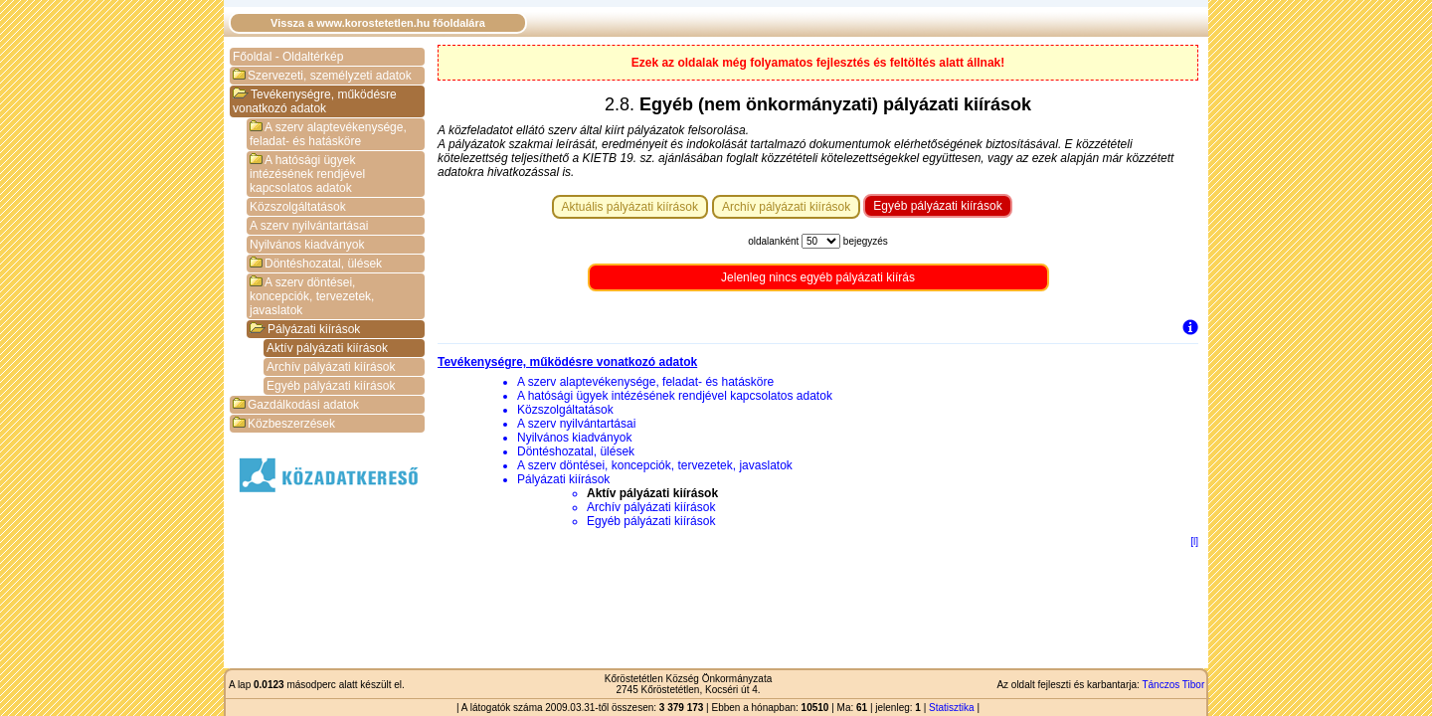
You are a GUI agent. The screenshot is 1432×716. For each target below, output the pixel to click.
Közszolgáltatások (298, 207)
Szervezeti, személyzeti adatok (322, 76)
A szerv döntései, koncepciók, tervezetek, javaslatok (312, 296)
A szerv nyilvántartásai (309, 226)
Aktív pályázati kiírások (327, 348)
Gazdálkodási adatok (296, 405)
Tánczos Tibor (1173, 684)
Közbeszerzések (284, 424)
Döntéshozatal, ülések (316, 263)
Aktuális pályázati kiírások (630, 207)
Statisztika (952, 707)
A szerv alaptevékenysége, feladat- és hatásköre (328, 134)
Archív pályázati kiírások (331, 367)
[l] (1194, 541)
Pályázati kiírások (305, 329)
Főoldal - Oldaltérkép (288, 57)
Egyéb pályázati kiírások (331, 386)
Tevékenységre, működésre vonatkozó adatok (315, 101)
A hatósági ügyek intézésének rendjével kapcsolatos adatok (307, 174)
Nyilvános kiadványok (307, 245)
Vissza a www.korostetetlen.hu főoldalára (377, 23)
